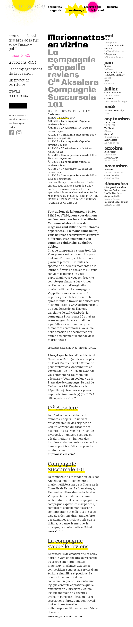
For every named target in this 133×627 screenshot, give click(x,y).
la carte (112, 7)
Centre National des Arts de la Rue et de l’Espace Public (24, 42)
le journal (97, 10)
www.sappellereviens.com (65, 616)
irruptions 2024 (23, 62)
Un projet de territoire (19, 82)
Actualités (55, 7)
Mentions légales (17, 123)
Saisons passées (17, 115)
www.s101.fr (56, 531)
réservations (92, 7)
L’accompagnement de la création (24, 71)
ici (65, 398)
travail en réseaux (18, 93)
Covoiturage (76, 10)
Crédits (12, 128)
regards (55, 10)
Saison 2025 (19, 55)
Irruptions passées (18, 119)
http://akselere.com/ (61, 454)
